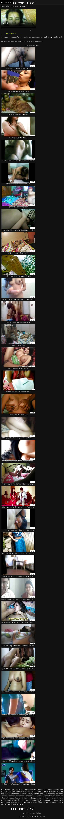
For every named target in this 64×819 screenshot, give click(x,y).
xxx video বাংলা (49, 792)
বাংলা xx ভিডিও (37, 802)
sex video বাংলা (5, 789)
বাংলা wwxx (13, 802)
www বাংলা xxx (13, 792)
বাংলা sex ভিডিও (16, 800)
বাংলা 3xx (38, 798)
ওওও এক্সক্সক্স (37, 796)
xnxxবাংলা (40, 792)
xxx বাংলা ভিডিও (14, 794)
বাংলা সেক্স (14, 41)
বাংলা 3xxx (44, 798)
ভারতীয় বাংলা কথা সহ (24, 41)
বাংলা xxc (45, 802)
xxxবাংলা (29, 794)
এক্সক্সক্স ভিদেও (29, 796)
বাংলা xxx (51, 802)
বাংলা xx (29, 802)
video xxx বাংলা (15, 789)
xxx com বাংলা (23, 816)
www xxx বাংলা (52, 789)
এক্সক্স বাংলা (51, 794)
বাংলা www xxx (44, 800)
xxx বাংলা (57, 792)
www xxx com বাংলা (27, 789)
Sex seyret (35, 816)
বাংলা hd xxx (52, 798)
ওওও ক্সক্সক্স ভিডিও (46, 796)
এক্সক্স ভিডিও (59, 794)
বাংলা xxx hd (59, 802)
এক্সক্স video (43, 794)
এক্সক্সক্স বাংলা (11, 796)
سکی (30, 816)
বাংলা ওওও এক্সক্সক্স (36, 41)
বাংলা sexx (25, 800)
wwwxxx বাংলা (22, 792)
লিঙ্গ (2, 6)
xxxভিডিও (36, 794)
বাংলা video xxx (34, 800)
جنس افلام (42, 816)
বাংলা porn (59, 798)
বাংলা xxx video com (17, 804)
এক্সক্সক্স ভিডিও (20, 796)
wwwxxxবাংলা (32, 792)
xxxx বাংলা (23, 794)
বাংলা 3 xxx (31, 798)
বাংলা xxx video (5, 804)
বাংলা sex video (6, 800)
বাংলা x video (22, 802)
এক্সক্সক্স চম (4, 796)
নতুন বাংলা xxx (22, 798)
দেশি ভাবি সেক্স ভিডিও (11, 798)
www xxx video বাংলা (40, 789)
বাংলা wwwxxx (5, 802)
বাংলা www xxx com (56, 800)
